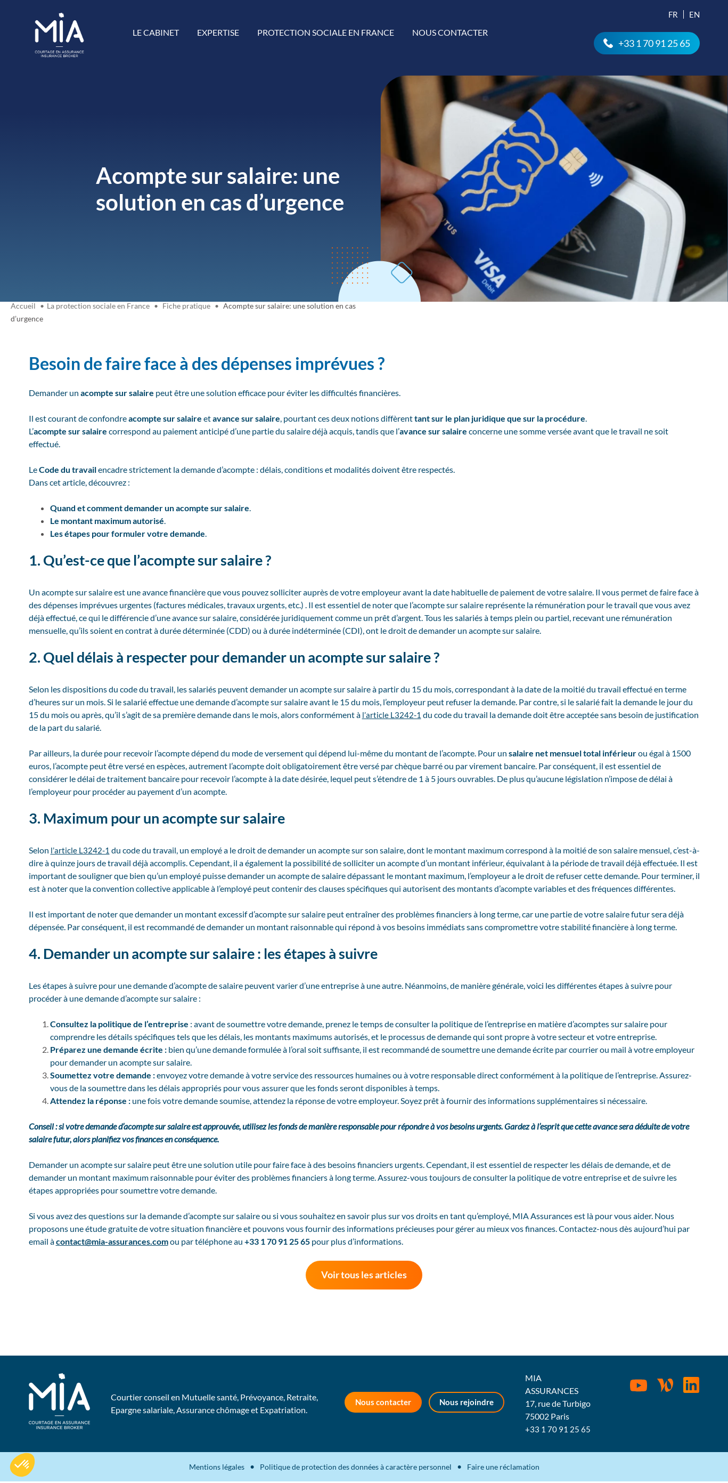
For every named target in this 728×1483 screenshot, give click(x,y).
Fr (673, 14)
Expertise (218, 32)
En (694, 14)
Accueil (23, 305)
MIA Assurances (59, 35)
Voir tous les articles (364, 1275)
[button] (22, 1465)
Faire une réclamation (503, 1468)
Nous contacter (450, 32)
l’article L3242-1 (391, 715)
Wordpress (665, 1387)
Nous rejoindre (468, 1404)
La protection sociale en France (98, 305)
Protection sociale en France (325, 32)
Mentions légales (216, 1468)
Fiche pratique (186, 305)
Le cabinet (156, 32)
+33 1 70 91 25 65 (654, 43)
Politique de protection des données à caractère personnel (356, 1468)
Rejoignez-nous (692, 1387)
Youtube (638, 1387)
